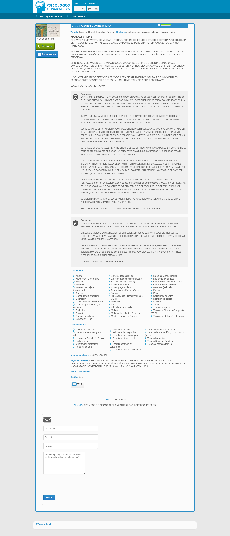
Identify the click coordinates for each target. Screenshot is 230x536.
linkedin (90, 8)
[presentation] (67, 484)
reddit (96, 8)
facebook (77, 8)
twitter (83, 8)
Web (77, 384)
